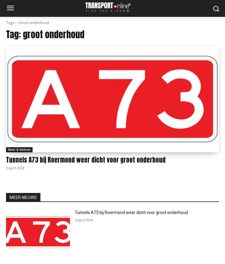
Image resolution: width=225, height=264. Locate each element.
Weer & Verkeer (19, 150)
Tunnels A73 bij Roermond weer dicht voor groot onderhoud (86, 160)
